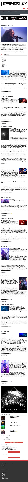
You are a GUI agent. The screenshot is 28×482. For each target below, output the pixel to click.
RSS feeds (3, 476)
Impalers (2, 359)
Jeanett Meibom (4, 93)
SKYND (7, 437)
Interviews (15, 11)
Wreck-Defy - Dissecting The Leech (15, 425)
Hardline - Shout (12, 430)
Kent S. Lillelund (4, 301)
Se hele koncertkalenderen (14, 442)
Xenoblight (3, 63)
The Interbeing (4, 59)
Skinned (3, 61)
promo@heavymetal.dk (6, 469)
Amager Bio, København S (6, 439)
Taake (3, 66)
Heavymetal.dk (14, 4)
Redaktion (3, 473)
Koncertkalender (9, 11)
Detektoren (25, 11)
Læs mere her (14, 457)
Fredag (2, 54)
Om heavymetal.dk (4, 472)
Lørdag (6, 54)
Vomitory (3, 64)
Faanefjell (3, 62)
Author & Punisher (4, 65)
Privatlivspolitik (4, 477)
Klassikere (3, 474)
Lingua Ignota (4, 60)
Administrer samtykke (5, 478)
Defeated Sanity (4, 218)
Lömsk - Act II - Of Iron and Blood (15, 416)
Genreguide (3, 475)
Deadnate (3, 58)
